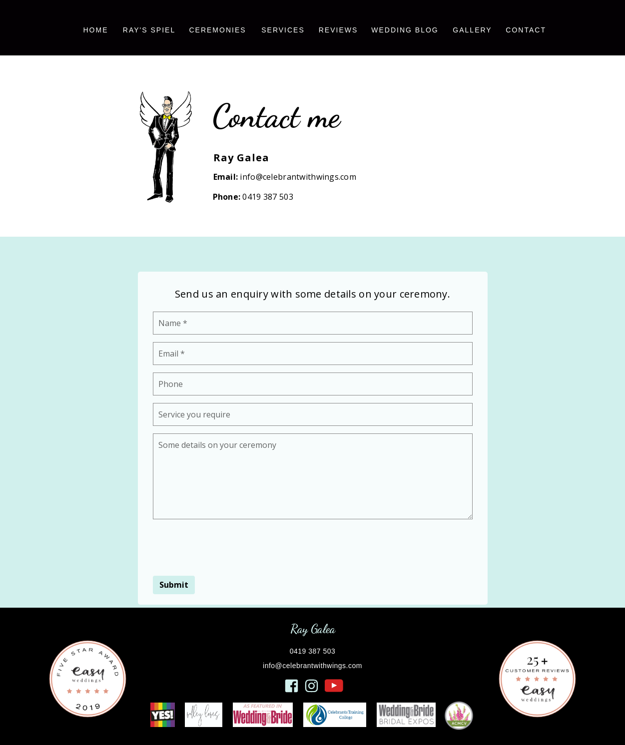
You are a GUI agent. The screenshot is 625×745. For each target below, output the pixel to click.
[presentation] (229, 546)
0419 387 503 (267, 196)
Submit (173, 584)
